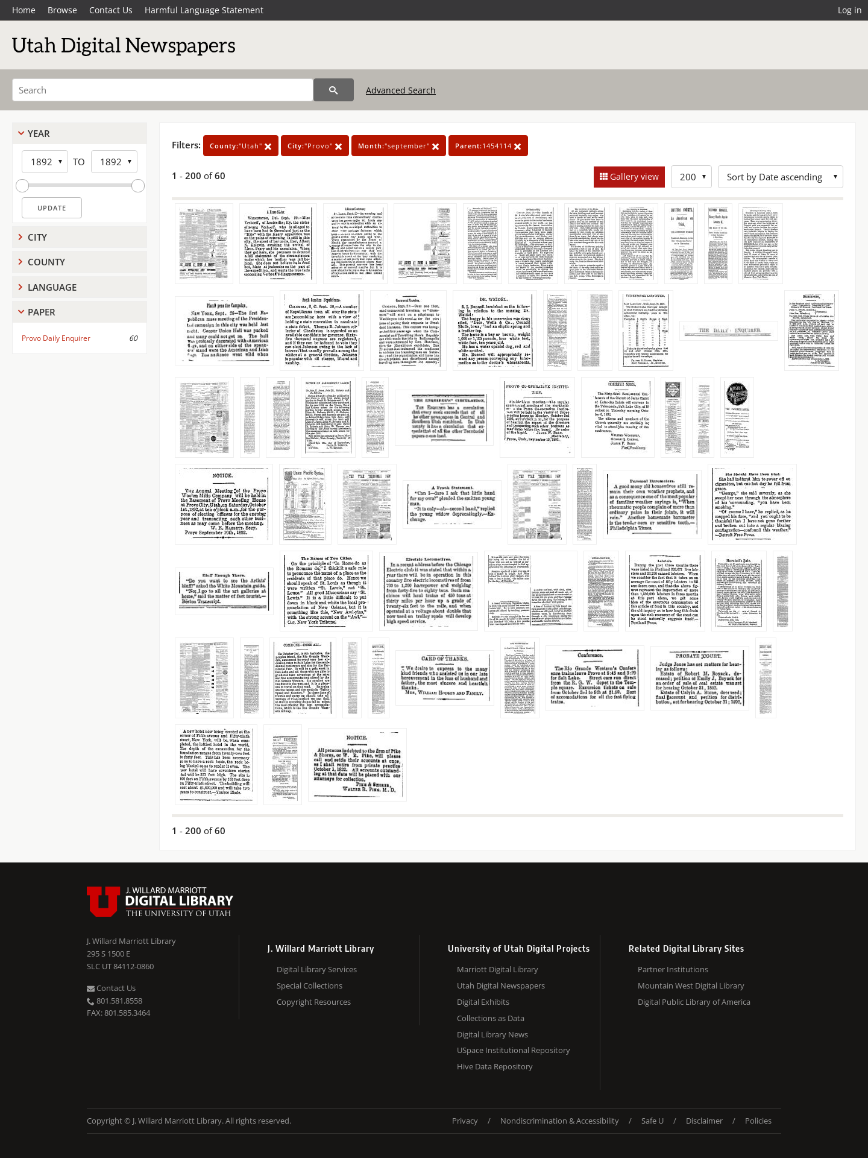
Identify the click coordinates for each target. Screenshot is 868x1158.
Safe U (652, 1120)
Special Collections (309, 985)
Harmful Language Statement (204, 10)
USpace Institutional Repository (513, 1050)
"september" (398, 145)
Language (52, 287)
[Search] (162, 89)
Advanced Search (401, 90)
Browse (62, 10)
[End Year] (114, 161)
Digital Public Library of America (694, 1001)
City (37, 237)
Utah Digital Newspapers (501, 985)
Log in (850, 10)
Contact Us (111, 10)
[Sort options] (780, 176)
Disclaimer (704, 1120)
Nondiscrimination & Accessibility (559, 1120)
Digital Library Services (317, 969)
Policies (758, 1120)
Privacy (465, 1120)
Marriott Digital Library (497, 969)
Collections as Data (490, 1018)
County (46, 262)
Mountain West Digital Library (691, 985)
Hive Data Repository (495, 1066)
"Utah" (241, 145)
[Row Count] (691, 176)
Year (39, 133)
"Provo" (315, 145)
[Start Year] (45, 161)
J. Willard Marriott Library (131, 940)
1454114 (488, 145)
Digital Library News (492, 1034)
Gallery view (633, 176)
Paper (41, 312)
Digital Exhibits (483, 1001)
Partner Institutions (673, 969)
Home (24, 10)
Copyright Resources (314, 1001)
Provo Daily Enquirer (56, 338)
